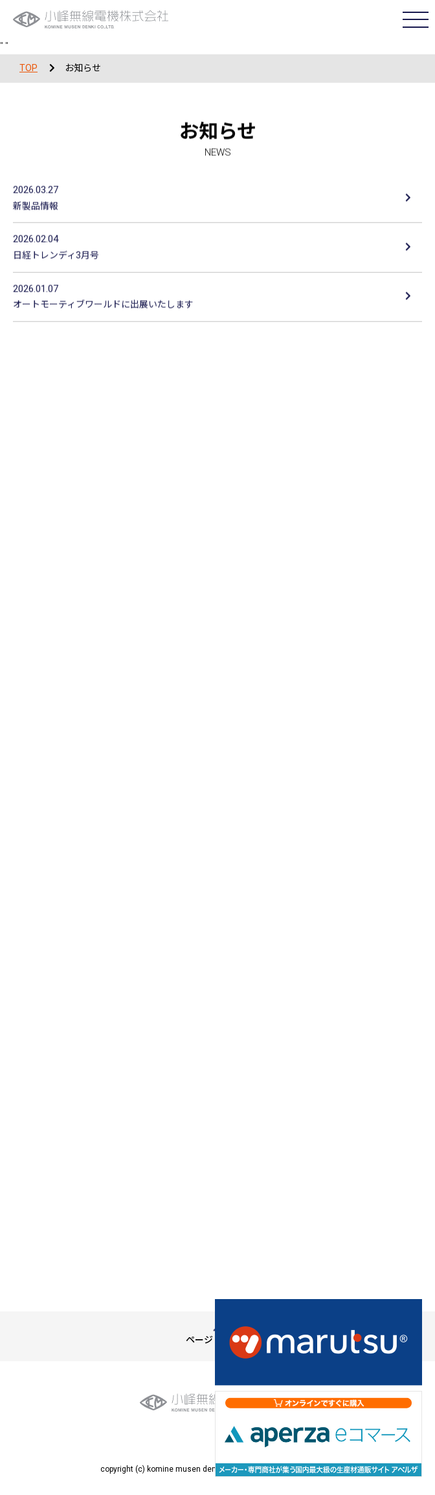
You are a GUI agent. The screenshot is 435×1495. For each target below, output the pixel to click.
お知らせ (83, 68)
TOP (28, 68)
